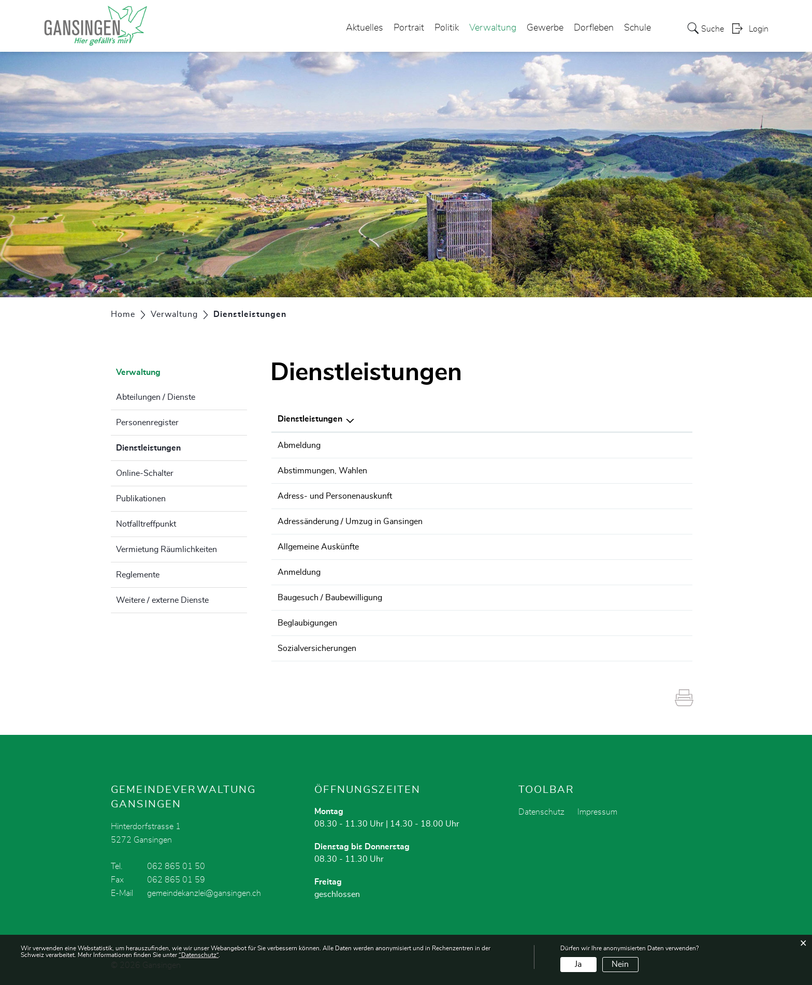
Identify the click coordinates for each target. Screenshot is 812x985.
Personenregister (147, 422)
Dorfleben (594, 28)
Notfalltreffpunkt (146, 524)
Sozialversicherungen (317, 648)
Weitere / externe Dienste (162, 600)
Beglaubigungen (307, 623)
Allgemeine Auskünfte (318, 547)
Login (759, 29)
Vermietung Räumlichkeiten (166, 549)
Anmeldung (299, 572)
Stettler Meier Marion (525, 623)
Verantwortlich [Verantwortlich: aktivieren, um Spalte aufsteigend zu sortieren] (515, 419)
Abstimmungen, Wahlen (322, 471)
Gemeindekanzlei (518, 471)
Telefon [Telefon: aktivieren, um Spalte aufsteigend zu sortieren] (618, 419)
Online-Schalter (144, 473)
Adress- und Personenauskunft (335, 496)
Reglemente (138, 575)
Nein (620, 964)
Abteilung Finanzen (522, 648)
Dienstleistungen (174, 446)
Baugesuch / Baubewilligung (330, 597)
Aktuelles (364, 28)
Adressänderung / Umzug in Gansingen (350, 521)
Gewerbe (545, 28)
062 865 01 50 (633, 445)
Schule (637, 28)
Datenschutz (541, 812)
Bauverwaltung (514, 597)
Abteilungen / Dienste (155, 397)
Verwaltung (492, 28)
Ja (578, 964)
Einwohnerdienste (520, 445)
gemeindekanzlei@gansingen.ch (204, 893)
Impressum (597, 812)
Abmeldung (299, 445)
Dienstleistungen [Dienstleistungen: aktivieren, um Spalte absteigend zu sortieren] (310, 419)
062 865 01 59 (176, 880)
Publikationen (141, 499)
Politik (446, 28)
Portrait (409, 28)
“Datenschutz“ (199, 955)
